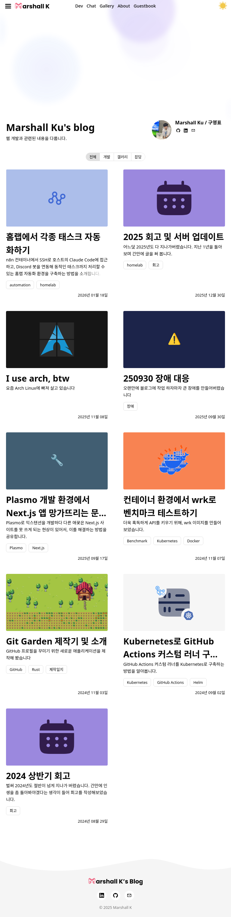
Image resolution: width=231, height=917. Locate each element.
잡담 (138, 157)
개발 (106, 157)
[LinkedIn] (101, 895)
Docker (193, 541)
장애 (130, 406)
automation (20, 285)
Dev (79, 6)
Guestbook (145, 6)
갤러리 (122, 157)
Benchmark (137, 541)
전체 (92, 157)
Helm (198, 682)
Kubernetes (167, 541)
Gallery (107, 6)
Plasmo (16, 547)
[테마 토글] (222, 6)
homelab (48, 285)
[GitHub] (115, 895)
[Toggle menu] (8, 6)
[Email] (129, 895)
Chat (91, 6)
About (124, 6)
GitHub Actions (170, 682)
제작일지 (56, 669)
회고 (155, 265)
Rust (36, 669)
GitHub (16, 669)
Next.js (38, 547)
